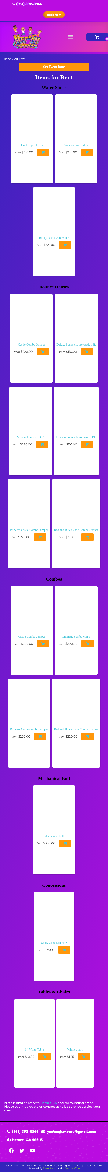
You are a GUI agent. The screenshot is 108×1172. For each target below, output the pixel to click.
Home (7, 59)
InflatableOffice (71, 1168)
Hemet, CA (48, 1103)
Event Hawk (50, 1168)
